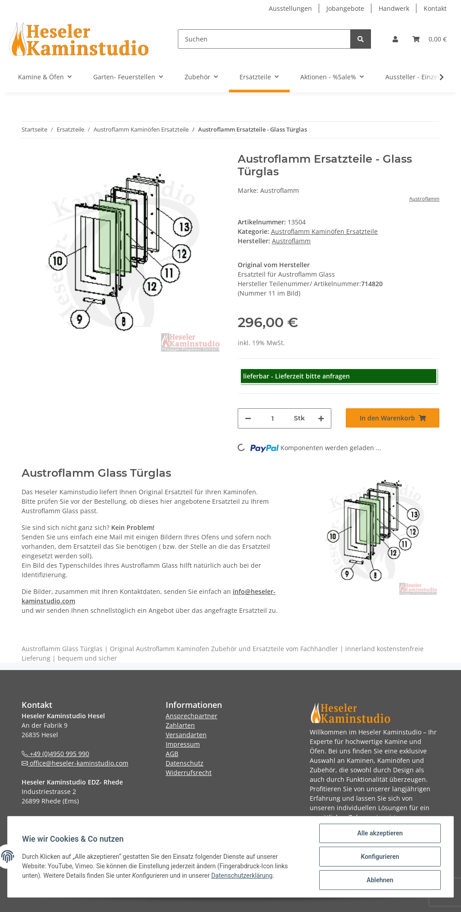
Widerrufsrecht (189, 772)
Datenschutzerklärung (241, 875)
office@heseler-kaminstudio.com (75, 763)
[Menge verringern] (248, 418)
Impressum (183, 744)
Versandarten (186, 734)
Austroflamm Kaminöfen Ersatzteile (324, 231)
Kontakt (435, 8)
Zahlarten (180, 725)
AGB (172, 753)
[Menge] (273, 418)
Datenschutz (184, 763)
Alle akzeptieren (379, 833)
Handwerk (394, 8)
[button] (395, 39)
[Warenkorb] (429, 39)
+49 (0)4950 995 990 (55, 753)
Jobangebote (345, 8)
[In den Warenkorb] (392, 418)
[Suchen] (264, 39)
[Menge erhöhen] (321, 418)
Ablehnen (379, 880)
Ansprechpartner (191, 715)
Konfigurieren (380, 856)
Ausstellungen (290, 8)
